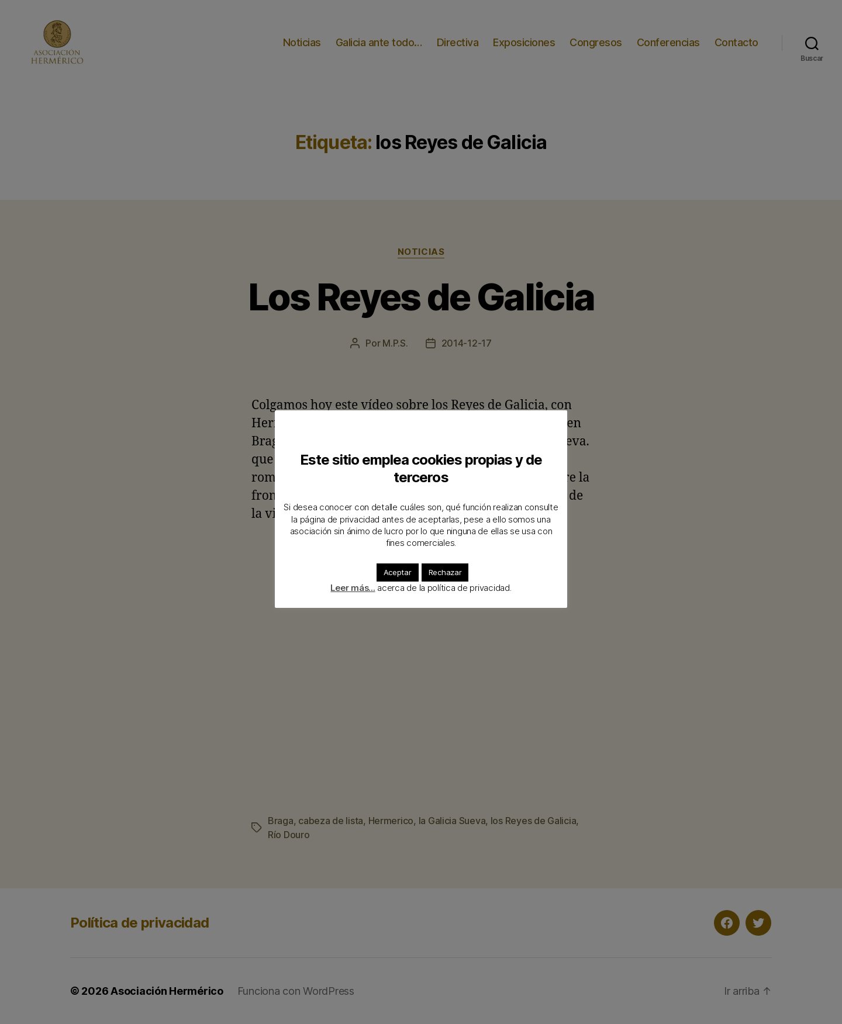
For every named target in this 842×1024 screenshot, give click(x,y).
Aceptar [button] (398, 572)
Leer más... (352, 587)
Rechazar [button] (445, 572)
